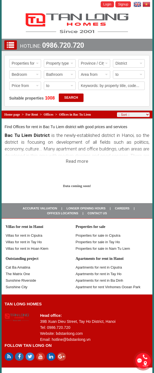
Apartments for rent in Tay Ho (99, 274)
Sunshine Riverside (21, 280)
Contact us (97, 213)
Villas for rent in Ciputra (24, 235)
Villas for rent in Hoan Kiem (27, 248)
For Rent (32, 114)
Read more (77, 161)
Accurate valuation (40, 208)
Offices (48, 114)
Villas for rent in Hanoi (24, 227)
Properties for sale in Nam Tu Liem (103, 248)
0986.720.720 (63, 45)
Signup (123, 4)
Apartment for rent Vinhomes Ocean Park (108, 287)
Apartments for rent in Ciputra (99, 267)
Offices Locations (62, 213)
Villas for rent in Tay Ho (24, 242)
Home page (12, 114)
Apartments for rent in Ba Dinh (99, 280)
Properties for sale (90, 227)
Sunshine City (16, 287)
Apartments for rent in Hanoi (100, 259)
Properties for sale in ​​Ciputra (98, 235)
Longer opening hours (86, 208)
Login (107, 4)
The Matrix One (18, 274)
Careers (122, 208)
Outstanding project (22, 259)
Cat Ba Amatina (18, 267)
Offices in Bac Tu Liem (75, 114)
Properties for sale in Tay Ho (98, 242)
